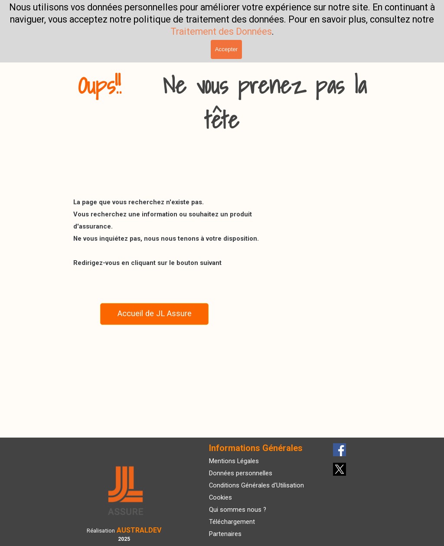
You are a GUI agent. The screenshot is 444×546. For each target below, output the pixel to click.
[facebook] (339, 449)
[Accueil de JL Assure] (154, 314)
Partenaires (225, 534)
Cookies (220, 497)
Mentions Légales (234, 461)
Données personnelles (240, 473)
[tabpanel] (222, 102)
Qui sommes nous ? (237, 509)
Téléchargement (232, 522)
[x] (339, 469)
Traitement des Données (221, 31)
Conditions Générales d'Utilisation (256, 485)
